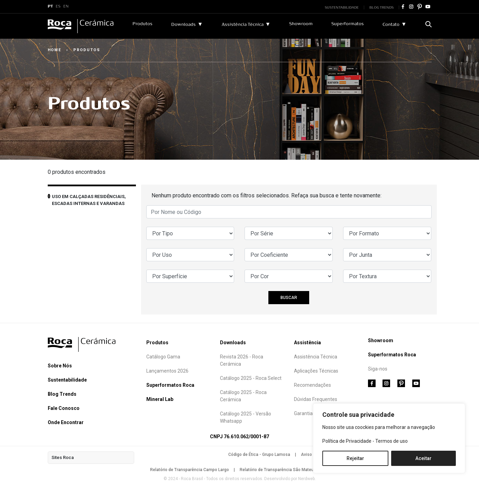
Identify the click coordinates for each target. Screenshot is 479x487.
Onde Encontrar (66, 422)
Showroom (301, 23)
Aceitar (423, 458)
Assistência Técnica (243, 24)
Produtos (142, 23)
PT (50, 6)
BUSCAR (288, 297)
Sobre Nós (60, 365)
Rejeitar (355, 458)
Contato (391, 24)
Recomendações (312, 385)
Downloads (183, 24)
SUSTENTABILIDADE (342, 7)
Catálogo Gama (163, 356)
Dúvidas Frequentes (315, 399)
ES (58, 6)
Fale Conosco (64, 408)
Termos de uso (391, 441)
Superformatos (347, 23)
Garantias (304, 413)
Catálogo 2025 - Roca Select (251, 378)
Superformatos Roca (170, 385)
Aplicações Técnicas (316, 371)
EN (66, 6)
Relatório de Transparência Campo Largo (189, 469)
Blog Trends (62, 394)
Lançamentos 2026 (167, 371)
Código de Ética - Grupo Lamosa (259, 454)
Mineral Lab (159, 399)
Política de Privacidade (346, 441)
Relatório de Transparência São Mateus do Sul (284, 469)
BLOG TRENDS (381, 7)
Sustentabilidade (67, 380)
